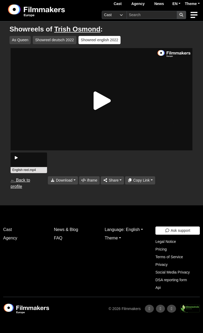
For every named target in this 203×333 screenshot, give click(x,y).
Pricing (161, 249)
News (159, 4)
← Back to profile (20, 183)
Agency (138, 4)
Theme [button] (191, 4)
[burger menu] (194, 15)
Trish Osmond (77, 29)
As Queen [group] (20, 40)
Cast (118, 4)
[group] (29, 162)
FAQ (58, 238)
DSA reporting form (171, 280)
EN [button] (174, 4)
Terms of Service (169, 257)
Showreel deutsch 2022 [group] (54, 40)
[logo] (49, 10)
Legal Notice (165, 241)
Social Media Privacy (172, 272)
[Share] (112, 180)
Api (158, 287)
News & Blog (66, 229)
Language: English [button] (122, 229)
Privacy (161, 264)
